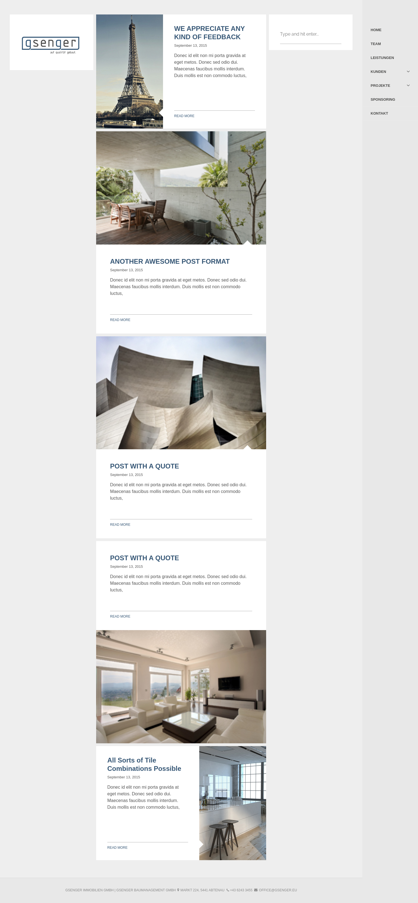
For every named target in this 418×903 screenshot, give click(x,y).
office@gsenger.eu (278, 890)
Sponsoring (383, 99)
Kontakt (379, 113)
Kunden (378, 72)
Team (376, 44)
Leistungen (382, 58)
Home (376, 30)
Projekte (380, 85)
